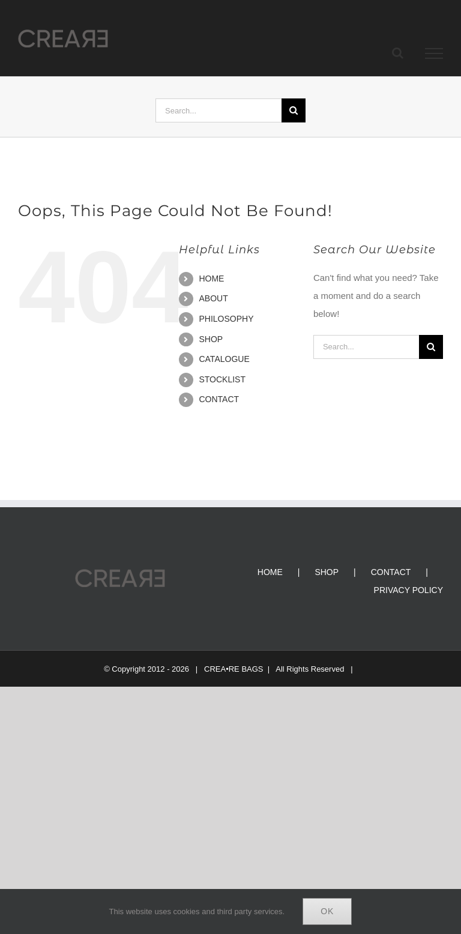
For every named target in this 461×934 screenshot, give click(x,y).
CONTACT (219, 399)
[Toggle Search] (397, 53)
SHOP (211, 339)
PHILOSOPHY (226, 319)
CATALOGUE (224, 359)
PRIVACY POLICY (408, 590)
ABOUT (213, 298)
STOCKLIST (222, 379)
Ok (327, 911)
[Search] (294, 110)
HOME (211, 278)
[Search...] (218, 110)
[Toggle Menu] (434, 53)
